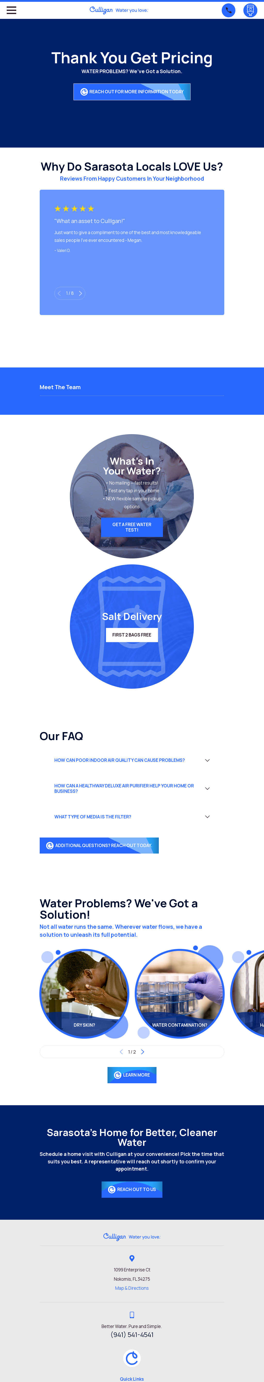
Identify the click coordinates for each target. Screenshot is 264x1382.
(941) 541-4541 (132, 1334)
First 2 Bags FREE (131, 635)
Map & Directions (132, 1288)
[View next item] (80, 293)
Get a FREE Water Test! (131, 527)
